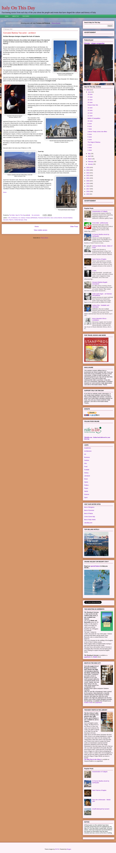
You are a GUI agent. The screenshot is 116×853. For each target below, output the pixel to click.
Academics (87, 448)
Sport (85, 497)
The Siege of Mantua (94, 142)
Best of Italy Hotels (90, 519)
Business (87, 457)
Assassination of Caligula (99, 211)
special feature (95, 566)
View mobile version (40, 230)
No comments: (36, 215)
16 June (90, 100)
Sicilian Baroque (18, 220)
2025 (88, 167)
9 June (90, 123)
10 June (90, 121)
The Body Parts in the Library (92, 759)
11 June (90, 115)
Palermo (11, 220)
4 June (90, 139)
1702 (9, 217)
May (89, 153)
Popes (86, 488)
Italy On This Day (18, 7)
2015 (88, 194)
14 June (90, 108)
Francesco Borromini (44, 217)
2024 (88, 170)
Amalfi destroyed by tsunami (100, 809)
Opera (86, 482)
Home (6, 16)
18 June (90, 94)
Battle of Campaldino (94, 118)
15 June (90, 102)
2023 (88, 173)
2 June (90, 147)
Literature (87, 476)
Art (19, 217)
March (90, 159)
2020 (88, 181)
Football (86, 469)
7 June (90, 129)
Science (86, 494)
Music (86, 479)
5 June (90, 137)
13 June (90, 110)
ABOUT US (15, 16)
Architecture (14, 217)
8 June (90, 126)
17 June (90, 97)
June (89, 92)
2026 (88, 90)
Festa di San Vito (93, 105)
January (90, 164)
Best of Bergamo (89, 507)
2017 (88, 189)
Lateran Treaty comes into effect (97, 131)
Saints (86, 491)
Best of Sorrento (89, 510)
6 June (90, 134)
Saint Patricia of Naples (99, 259)
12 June (90, 113)
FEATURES (25, 16)
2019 (88, 183)
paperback (87, 657)
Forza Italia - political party (100, 223)
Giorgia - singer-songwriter (94, 43)
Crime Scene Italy (89, 516)
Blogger (69, 849)
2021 (88, 178)
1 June (90, 150)
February (91, 161)
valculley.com (88, 522)
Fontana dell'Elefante (31, 217)
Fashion (86, 460)
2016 (88, 191)
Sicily (25, 220)
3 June (90, 145)
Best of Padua (88, 513)
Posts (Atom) (44, 238)
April (89, 156)
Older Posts (74, 226)
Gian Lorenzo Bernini (56, 217)
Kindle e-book (88, 702)
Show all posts (56, 23)
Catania (23, 217)
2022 (88, 175)
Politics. (86, 485)
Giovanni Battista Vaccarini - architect (19, 33)
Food (85, 466)
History (86, 473)
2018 (88, 186)
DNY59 (57, 849)
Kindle (95, 657)
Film (85, 463)
